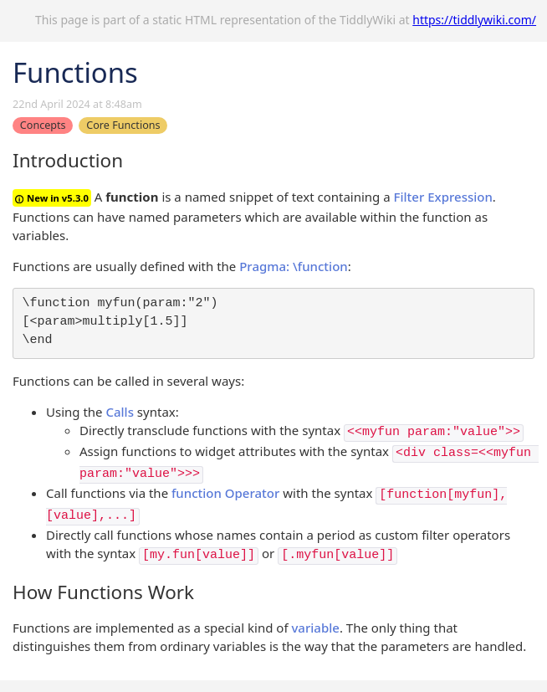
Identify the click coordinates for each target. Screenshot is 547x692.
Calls (119, 411)
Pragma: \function (293, 266)
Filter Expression (443, 196)
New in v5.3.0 (52, 198)
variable (315, 627)
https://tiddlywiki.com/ (474, 20)
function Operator (225, 492)
